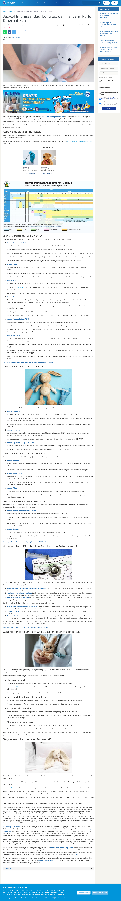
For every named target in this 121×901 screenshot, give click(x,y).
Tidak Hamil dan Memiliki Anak (109, 82)
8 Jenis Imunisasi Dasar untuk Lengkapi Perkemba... (30, 169)
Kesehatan (12, 11)
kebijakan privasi (111, 98)
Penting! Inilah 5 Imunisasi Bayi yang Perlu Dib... (47, 169)
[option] (48, 101)
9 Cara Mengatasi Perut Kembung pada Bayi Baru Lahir (108, 25)
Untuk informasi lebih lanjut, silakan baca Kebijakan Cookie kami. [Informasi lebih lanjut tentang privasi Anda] (46, 899)
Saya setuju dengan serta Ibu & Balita (109, 98)
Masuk (106, 3)
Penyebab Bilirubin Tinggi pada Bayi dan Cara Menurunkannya (108, 50)
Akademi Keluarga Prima (44, 3)
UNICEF (12, 788)
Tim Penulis (16, 38)
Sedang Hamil (105, 87)
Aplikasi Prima (60, 3)
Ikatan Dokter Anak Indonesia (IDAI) (79, 141)
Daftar (115, 3)
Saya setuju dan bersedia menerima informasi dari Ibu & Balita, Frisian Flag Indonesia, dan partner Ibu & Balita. (109, 103)
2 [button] (51, 110)
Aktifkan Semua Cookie (100, 894)
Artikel (33, 3)
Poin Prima (72, 3)
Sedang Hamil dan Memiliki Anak (109, 93)
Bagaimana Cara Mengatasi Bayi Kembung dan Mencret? (109, 34)
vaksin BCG (19, 287)
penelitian (16, 687)
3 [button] (53, 110)
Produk (25, 3)
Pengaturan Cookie (84, 894)
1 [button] (48, 110)
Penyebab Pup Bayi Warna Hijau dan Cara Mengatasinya (109, 16)
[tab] (48, 868)
